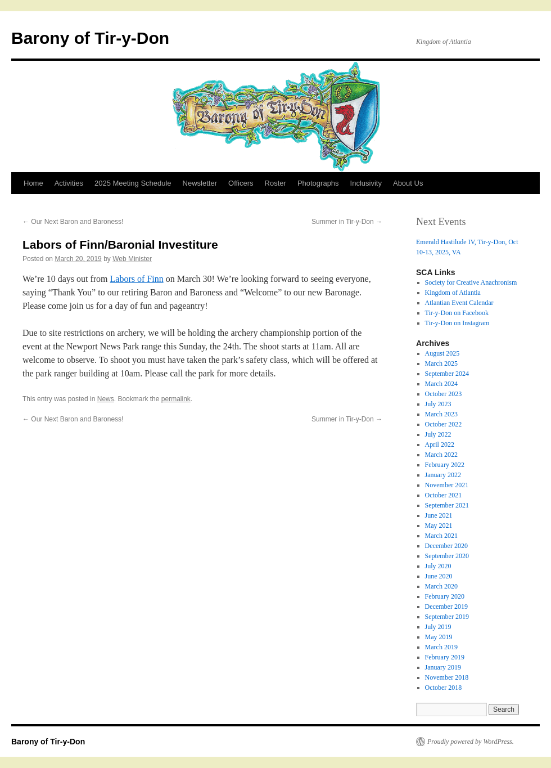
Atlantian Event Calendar (459, 303)
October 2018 (443, 687)
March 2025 (441, 363)
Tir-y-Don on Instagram (457, 323)
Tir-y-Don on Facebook (457, 313)
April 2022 (439, 444)
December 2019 (446, 606)
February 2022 (444, 465)
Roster (275, 183)
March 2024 (441, 384)
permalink (176, 399)
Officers (241, 183)
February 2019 (444, 657)
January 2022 (443, 475)
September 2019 (447, 617)
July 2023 (438, 404)
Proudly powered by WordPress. (470, 741)
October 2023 (443, 394)
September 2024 (447, 374)
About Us (408, 183)
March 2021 (441, 536)
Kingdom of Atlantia (453, 293)
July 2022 (438, 434)
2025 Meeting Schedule (132, 183)
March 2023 (441, 414)
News (105, 399)
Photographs (318, 183)
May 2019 (439, 637)
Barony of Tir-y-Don (90, 38)
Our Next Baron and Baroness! (72, 222)
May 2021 (439, 525)
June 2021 (439, 515)
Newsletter (200, 183)
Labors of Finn (137, 279)
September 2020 (447, 556)
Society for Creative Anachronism (471, 282)
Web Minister (132, 259)
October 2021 (443, 495)
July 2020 (438, 566)
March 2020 (441, 586)
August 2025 (442, 353)
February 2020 (444, 596)
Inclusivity (366, 183)
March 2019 (441, 647)
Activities (69, 183)
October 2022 (443, 424)
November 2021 (447, 485)
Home (33, 183)
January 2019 (443, 667)
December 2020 (446, 546)
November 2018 (447, 677)
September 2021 (447, 505)
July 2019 (438, 627)
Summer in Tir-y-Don (346, 222)
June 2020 (439, 576)
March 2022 (441, 455)
